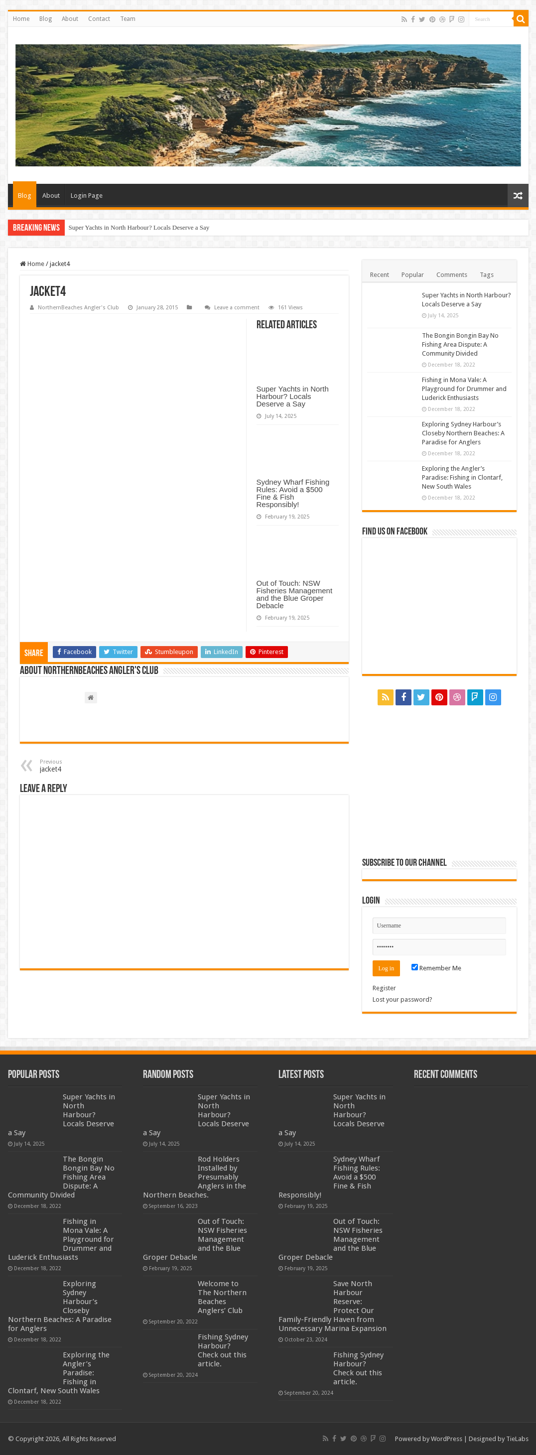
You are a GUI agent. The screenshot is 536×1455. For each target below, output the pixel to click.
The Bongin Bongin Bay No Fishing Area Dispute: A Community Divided (460, 344)
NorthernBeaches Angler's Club (78, 307)
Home (21, 18)
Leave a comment (237, 307)
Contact (99, 18)
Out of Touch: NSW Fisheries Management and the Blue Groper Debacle (295, 594)
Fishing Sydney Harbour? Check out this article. (223, 1350)
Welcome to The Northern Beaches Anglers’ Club (222, 1297)
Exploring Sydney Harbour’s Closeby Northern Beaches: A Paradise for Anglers (463, 433)
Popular (413, 274)
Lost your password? (402, 999)
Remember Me (436, 968)
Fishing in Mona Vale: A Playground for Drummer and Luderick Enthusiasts (464, 388)
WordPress (446, 1439)
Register (384, 988)
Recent (379, 274)
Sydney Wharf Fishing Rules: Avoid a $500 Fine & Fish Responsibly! (293, 493)
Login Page (87, 195)
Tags (487, 274)
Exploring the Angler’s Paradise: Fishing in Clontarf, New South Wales (462, 477)
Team (127, 18)
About (70, 18)
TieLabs (517, 1439)
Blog (45, 18)
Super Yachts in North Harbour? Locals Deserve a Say (139, 227)
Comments (451, 274)
